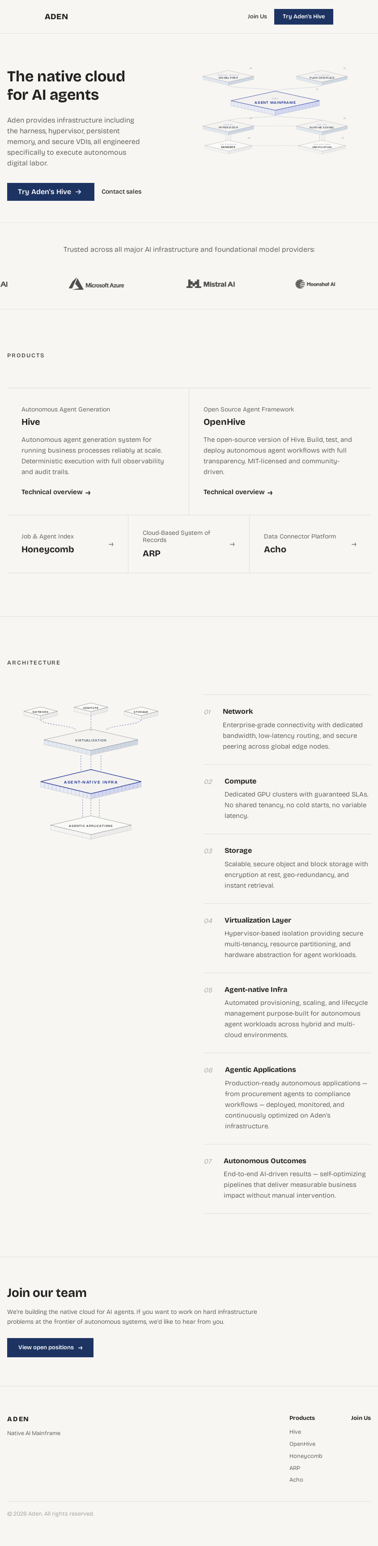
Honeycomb (306, 1456)
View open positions (50, 1347)
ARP (294, 1468)
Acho (296, 1480)
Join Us (257, 16)
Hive (295, 1432)
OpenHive (302, 1444)
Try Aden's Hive (304, 16)
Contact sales (121, 191)
